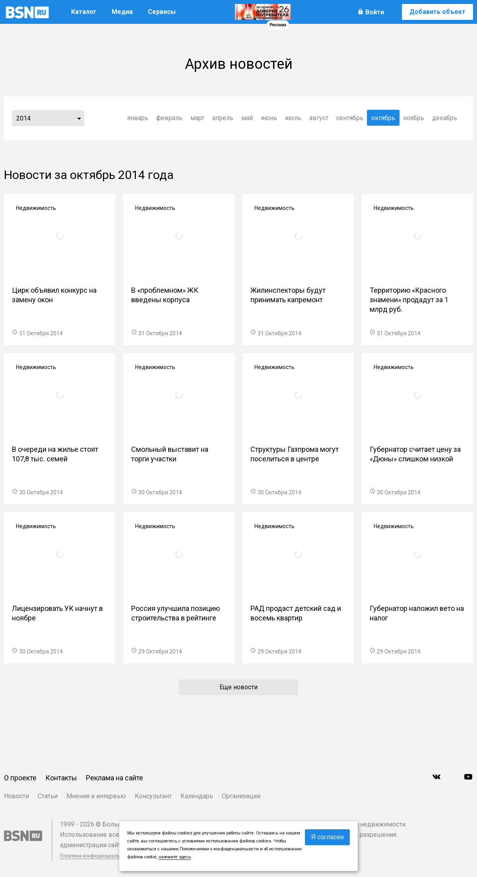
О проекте (20, 778)
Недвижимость (36, 208)
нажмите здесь (175, 856)
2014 (23, 118)
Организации (241, 796)
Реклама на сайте (114, 778)
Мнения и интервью (96, 796)
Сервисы (162, 12)
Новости (16, 796)
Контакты (61, 778)
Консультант (153, 796)
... (79, 118)
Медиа (122, 12)
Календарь (196, 796)
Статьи (48, 796)
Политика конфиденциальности (96, 856)
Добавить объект (437, 12)
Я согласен (327, 837)
